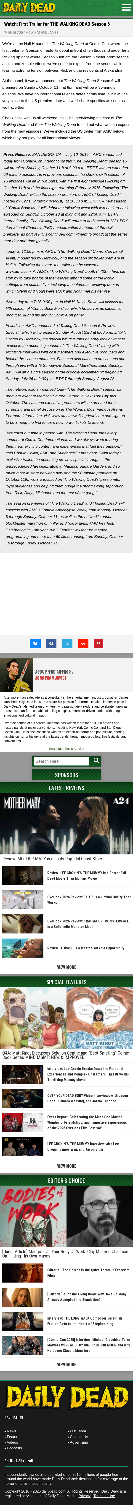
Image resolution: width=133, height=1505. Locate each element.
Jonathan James (44, 32)
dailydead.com (53, 1491)
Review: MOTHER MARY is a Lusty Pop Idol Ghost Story (52, 859)
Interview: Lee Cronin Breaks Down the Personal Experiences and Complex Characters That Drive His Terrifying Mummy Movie (88, 1074)
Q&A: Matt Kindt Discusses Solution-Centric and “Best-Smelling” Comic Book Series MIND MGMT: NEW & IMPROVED (65, 1055)
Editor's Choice (66, 1180)
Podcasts (14, 1448)
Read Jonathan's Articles (66, 749)
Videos (12, 1442)
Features (14, 1437)
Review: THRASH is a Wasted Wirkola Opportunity (85, 948)
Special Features (66, 982)
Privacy (84, 1496)
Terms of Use (104, 1496)
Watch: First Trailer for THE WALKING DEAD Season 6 (57, 24)
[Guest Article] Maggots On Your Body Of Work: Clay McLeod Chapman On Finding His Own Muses (65, 1254)
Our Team (78, 1431)
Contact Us (79, 1437)
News (11, 1431)
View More (66, 967)
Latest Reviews (66, 787)
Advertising (79, 1442)
